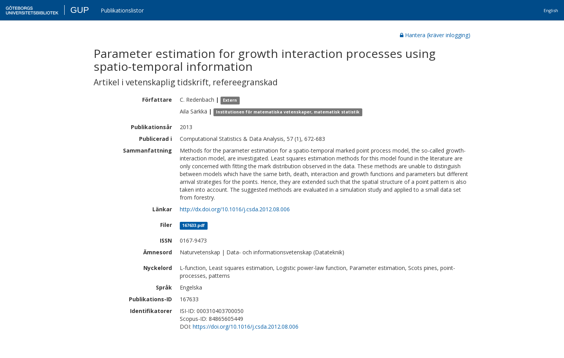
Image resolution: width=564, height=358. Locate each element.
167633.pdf (193, 225)
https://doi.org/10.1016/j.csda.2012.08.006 (245, 326)
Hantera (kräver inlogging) (435, 35)
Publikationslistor (122, 10)
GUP (79, 10)
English (551, 10)
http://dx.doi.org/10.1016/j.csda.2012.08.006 (235, 209)
